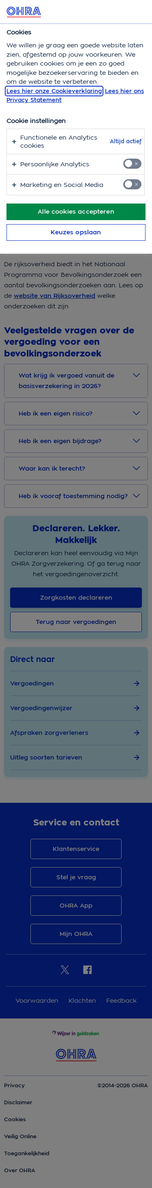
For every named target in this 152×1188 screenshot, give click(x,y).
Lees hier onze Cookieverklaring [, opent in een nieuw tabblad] (54, 91)
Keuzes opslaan (76, 232)
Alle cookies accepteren (76, 212)
